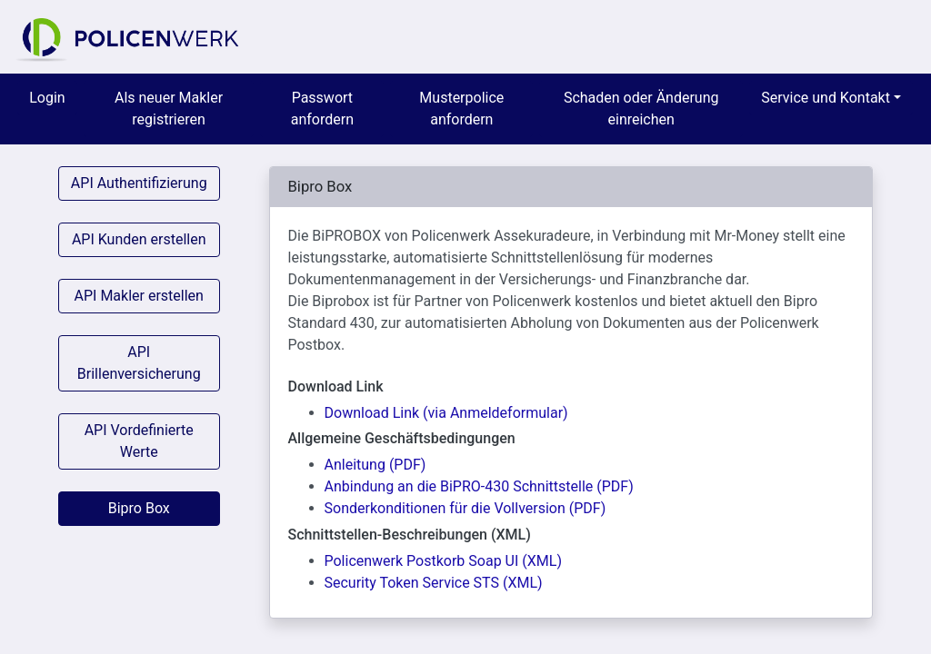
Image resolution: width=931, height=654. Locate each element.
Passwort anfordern (322, 108)
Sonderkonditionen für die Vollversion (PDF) (465, 508)
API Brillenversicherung (139, 362)
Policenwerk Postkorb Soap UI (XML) (443, 561)
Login (47, 97)
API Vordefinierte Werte (139, 441)
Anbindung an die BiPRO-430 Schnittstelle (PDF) (479, 486)
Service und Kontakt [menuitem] (825, 97)
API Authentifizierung (139, 183)
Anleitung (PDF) (375, 464)
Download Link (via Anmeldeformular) (446, 412)
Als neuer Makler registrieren (169, 108)
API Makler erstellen (139, 295)
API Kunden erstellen (139, 239)
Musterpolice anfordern (461, 108)
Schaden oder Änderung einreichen (641, 108)
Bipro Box (139, 508)
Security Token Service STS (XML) (434, 582)
